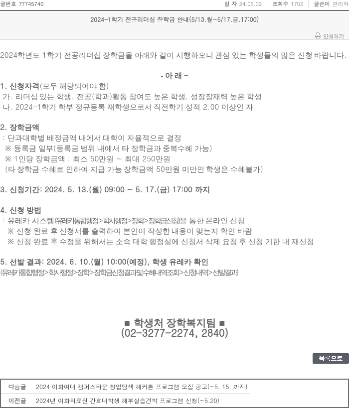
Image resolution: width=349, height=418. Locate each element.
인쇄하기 (333, 35)
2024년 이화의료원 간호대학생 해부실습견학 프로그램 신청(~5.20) (127, 400)
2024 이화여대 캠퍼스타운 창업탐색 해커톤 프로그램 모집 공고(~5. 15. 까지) (142, 386)
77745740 (30, 3)
